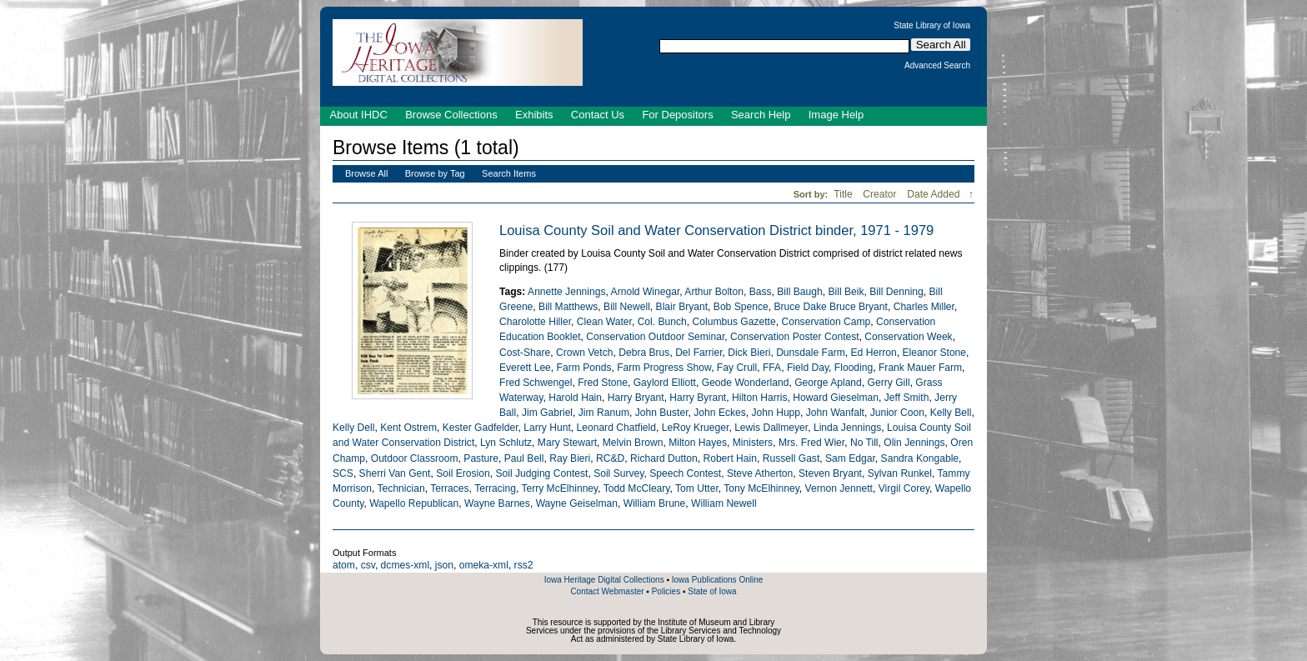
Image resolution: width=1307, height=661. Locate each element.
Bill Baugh (799, 292)
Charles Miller (924, 307)
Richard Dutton (664, 458)
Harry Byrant (697, 397)
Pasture (480, 458)
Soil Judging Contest (541, 473)
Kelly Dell (353, 427)
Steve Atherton (760, 473)
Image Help (836, 114)
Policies (666, 591)
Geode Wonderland (745, 382)
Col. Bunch (662, 322)
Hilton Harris (760, 397)
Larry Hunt (546, 427)
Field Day (808, 367)
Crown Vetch (584, 352)
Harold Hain (575, 397)
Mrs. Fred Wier (811, 442)
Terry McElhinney (559, 488)
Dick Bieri (749, 352)
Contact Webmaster (606, 591)
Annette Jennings (566, 292)
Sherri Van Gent (395, 473)
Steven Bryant (830, 473)
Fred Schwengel (535, 382)
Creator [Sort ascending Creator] (881, 194)
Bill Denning (896, 292)
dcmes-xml (405, 565)
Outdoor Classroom (414, 458)
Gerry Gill (889, 382)
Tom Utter (697, 488)
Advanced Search (937, 66)
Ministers (753, 442)
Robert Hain (730, 458)
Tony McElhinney (761, 488)
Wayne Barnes (497, 503)
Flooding (853, 367)
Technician (401, 488)
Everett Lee (525, 367)
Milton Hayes (698, 442)
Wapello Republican (413, 503)
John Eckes (720, 412)
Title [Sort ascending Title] (844, 194)
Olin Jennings (914, 442)
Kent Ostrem (408, 427)
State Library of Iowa (932, 26)
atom (344, 565)
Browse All (366, 173)
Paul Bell (524, 458)
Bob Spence (741, 307)
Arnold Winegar (645, 292)
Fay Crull (737, 367)
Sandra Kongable (920, 458)
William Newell (724, 503)
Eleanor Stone (934, 352)
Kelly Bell (951, 412)
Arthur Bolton (714, 292)
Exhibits (534, 114)
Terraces (449, 488)
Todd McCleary (636, 488)
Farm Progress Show (664, 367)
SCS (343, 473)
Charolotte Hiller (535, 322)
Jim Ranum (603, 412)
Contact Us (597, 114)
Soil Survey (618, 473)
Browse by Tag (435, 173)
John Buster (662, 412)
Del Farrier (698, 352)
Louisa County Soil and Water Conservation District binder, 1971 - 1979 (716, 230)
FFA (772, 367)
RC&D (610, 458)
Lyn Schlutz (506, 442)
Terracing (495, 488)
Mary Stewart (567, 442)
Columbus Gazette (734, 322)
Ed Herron (874, 352)
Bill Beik (846, 292)
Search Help (761, 114)
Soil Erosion (463, 473)
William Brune (654, 503)
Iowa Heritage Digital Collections (604, 579)
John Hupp (776, 412)
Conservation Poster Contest (794, 337)
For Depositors (677, 114)
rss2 (523, 565)
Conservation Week (908, 337)
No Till (864, 442)
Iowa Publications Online (718, 579)
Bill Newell (626, 307)
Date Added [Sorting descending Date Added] (935, 194)
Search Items (509, 173)
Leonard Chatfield (615, 427)
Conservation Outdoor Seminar (655, 337)
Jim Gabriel (547, 412)
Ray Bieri (569, 458)
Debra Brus (643, 352)
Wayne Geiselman (577, 503)
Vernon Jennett (839, 488)
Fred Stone (603, 382)
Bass (760, 292)
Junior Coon (897, 412)
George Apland (828, 382)
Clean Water (604, 322)
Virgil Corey (904, 488)
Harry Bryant (636, 397)
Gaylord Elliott (664, 382)
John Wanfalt (835, 412)
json (444, 565)
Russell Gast (791, 458)
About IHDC (359, 114)
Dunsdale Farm (810, 352)
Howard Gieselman (836, 397)
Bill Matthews (568, 307)
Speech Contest (685, 473)
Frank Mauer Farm (920, 367)
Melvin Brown (633, 442)
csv (368, 565)
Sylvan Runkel (900, 473)
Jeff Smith (906, 397)
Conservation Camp (825, 322)
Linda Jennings (847, 427)
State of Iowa (712, 591)
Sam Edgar (850, 458)
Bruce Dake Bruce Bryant (830, 307)
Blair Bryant (682, 307)
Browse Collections (451, 114)
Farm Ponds (584, 367)
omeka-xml (483, 565)
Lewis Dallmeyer (771, 427)
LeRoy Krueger (695, 427)
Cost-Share (524, 352)
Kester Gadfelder (480, 427)
